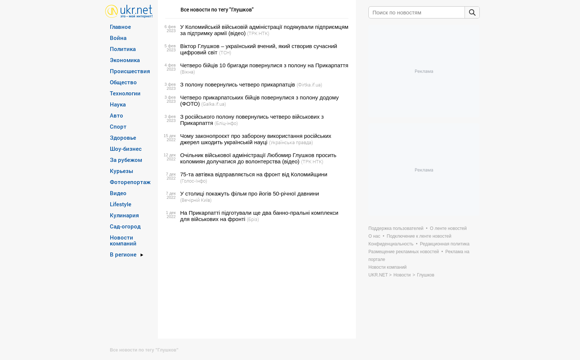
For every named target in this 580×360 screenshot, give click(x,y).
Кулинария (124, 215)
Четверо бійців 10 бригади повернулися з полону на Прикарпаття (264, 65)
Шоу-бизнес (126, 149)
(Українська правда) (291, 142)
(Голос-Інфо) (193, 180)
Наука (118, 104)
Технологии (125, 93)
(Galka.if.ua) (213, 104)
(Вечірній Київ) (196, 200)
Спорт (118, 126)
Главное (120, 27)
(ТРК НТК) (258, 33)
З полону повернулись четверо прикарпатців (237, 84)
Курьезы (121, 171)
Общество (123, 82)
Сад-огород (125, 226)
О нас (374, 236)
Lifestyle (120, 204)
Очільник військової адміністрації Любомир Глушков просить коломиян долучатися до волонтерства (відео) (258, 158)
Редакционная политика (444, 244)
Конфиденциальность (391, 244)
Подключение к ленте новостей (419, 236)
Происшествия (130, 71)
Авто (116, 115)
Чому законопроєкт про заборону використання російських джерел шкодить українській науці (255, 139)
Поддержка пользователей (396, 228)
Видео (118, 193)
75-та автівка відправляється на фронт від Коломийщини (253, 174)
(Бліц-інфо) (226, 123)
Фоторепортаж (130, 182)
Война (118, 38)
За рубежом (126, 160)
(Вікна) (187, 71)
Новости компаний (123, 240)
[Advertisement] (255, 280)
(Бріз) (253, 219)
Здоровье (123, 137)
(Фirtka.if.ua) (309, 84)
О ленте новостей (448, 228)
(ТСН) (225, 52)
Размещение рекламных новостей (403, 251)
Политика (123, 49)
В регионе (123, 254)
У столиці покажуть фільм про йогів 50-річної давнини (249, 193)
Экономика (125, 60)
